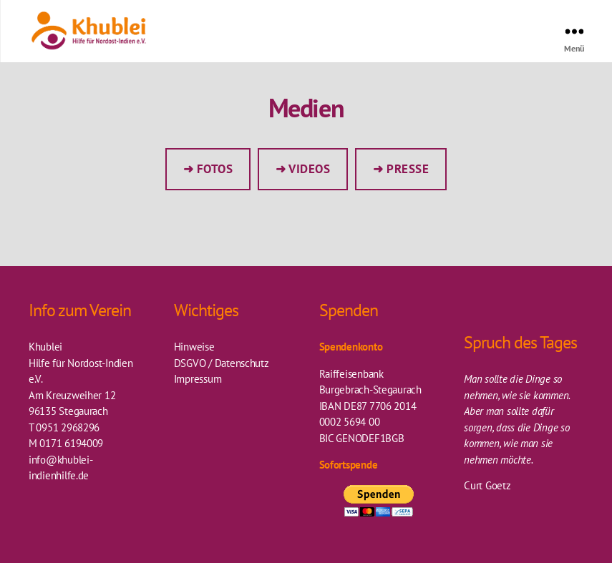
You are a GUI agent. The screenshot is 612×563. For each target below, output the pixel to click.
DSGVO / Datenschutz (221, 363)
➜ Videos (303, 169)
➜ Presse (401, 169)
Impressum (198, 379)
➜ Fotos (208, 169)
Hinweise (194, 346)
